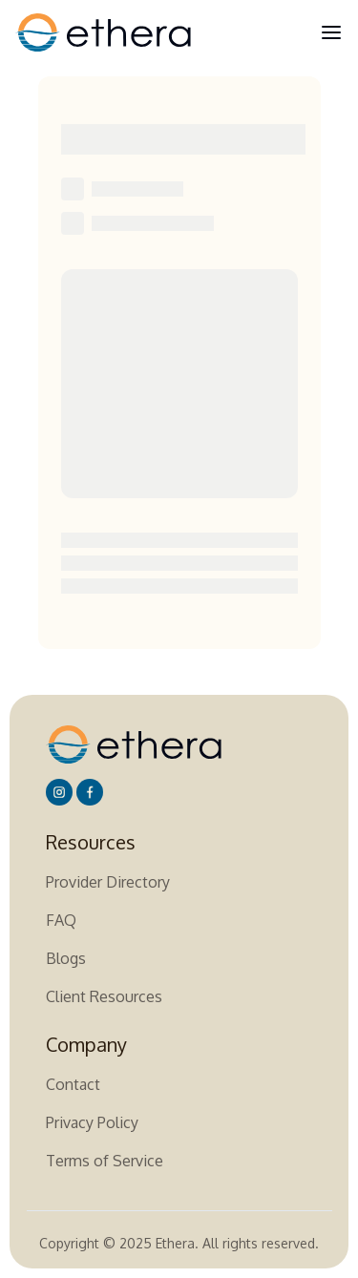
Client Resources (104, 996)
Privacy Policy (92, 1122)
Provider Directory (108, 881)
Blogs (66, 958)
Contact (73, 1084)
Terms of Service (104, 1160)
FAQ (61, 920)
